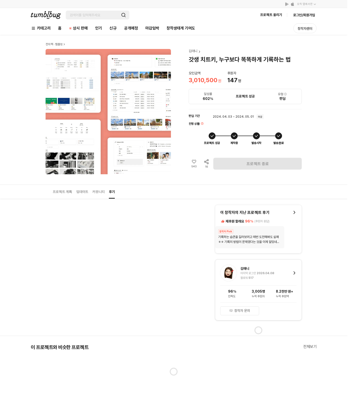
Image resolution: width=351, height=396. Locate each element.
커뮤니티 (98, 192)
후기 (112, 192)
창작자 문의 (239, 311)
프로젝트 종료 (258, 163)
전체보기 (310, 346)
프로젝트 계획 (62, 192)
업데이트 (82, 192)
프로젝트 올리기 (271, 15)
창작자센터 (305, 29)
